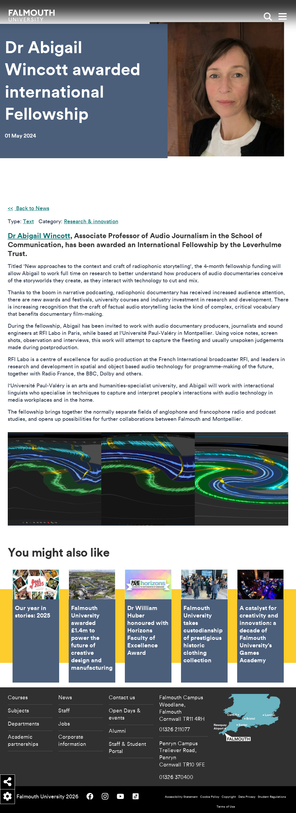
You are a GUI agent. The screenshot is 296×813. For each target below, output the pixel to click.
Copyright (229, 797)
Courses (18, 697)
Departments (23, 723)
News (65, 697)
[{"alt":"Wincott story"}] (54, 479)
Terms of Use (226, 807)
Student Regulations (272, 797)
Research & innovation (91, 221)
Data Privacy (246, 797)
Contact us (122, 697)
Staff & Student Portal (127, 747)
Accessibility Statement (181, 797)
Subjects (18, 710)
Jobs (64, 723)
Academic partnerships (23, 740)
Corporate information (72, 740)
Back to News (32, 208)
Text (28, 221)
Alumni (117, 730)
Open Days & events (125, 714)
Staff (64, 710)
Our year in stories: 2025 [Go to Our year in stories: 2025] (36, 625)
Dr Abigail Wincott (39, 235)
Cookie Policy (209, 797)
